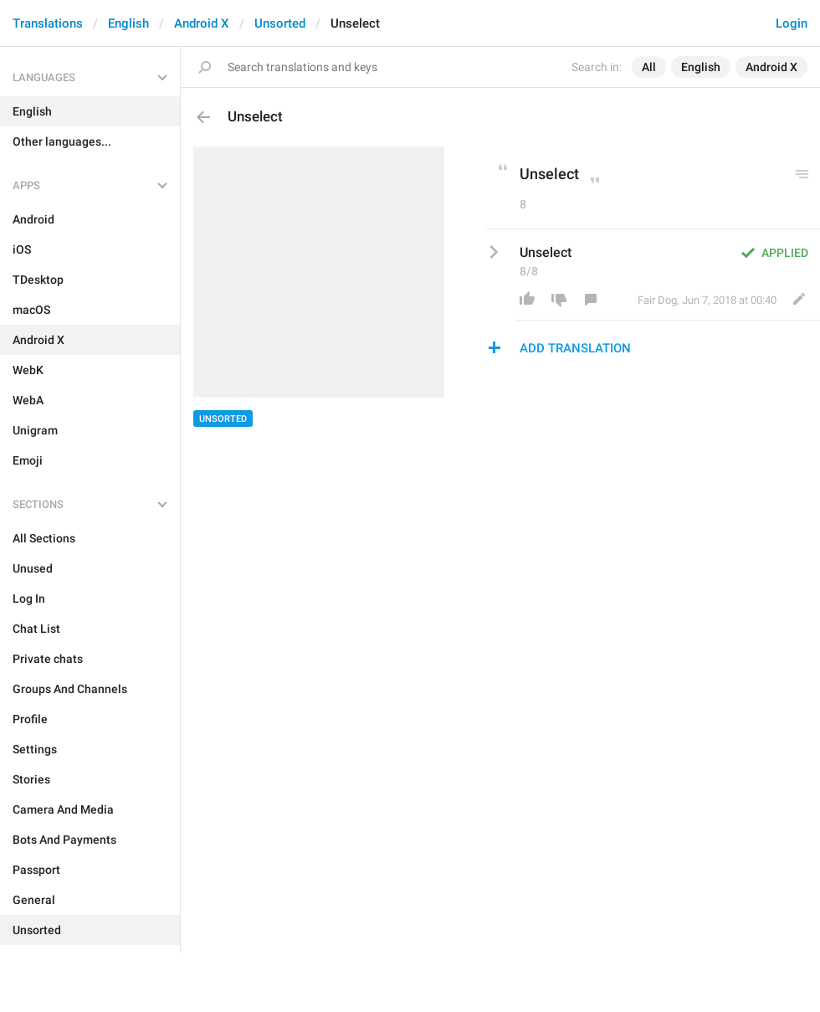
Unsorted (279, 23)
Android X (201, 23)
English (128, 23)
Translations (48, 23)
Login (791, 23)
